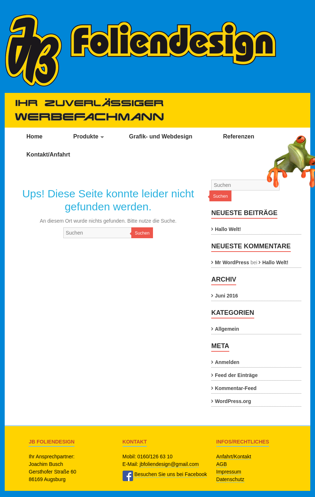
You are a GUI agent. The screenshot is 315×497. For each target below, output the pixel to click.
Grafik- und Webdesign (160, 136)
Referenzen (238, 136)
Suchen (142, 233)
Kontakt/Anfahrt (48, 154)
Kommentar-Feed (235, 388)
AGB (221, 464)
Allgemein (227, 329)
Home (34, 136)
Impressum (228, 472)
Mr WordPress (232, 262)
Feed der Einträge (236, 375)
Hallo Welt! (228, 229)
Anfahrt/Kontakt (233, 456)
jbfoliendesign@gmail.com (169, 464)
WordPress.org (233, 401)
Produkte (85, 136)
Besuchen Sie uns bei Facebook (165, 474)
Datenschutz (230, 479)
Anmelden (227, 362)
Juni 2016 (226, 296)
